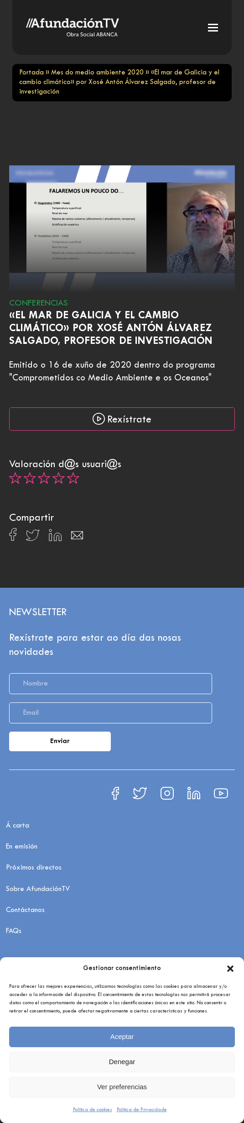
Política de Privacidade (142, 1109)
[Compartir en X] (33, 537)
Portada (31, 73)
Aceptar (122, 1036)
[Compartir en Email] (77, 537)
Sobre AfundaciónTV (38, 889)
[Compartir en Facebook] (13, 537)
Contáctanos (25, 910)
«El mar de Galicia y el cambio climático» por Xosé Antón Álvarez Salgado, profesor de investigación (111, 328)
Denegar (122, 1061)
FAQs (13, 931)
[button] (230, 968)
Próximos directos (34, 868)
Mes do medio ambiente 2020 (97, 73)
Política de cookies (92, 1109)
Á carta (17, 825)
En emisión (21, 847)
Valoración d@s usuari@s (65, 464)
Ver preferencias (122, 1087)
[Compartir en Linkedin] (55, 537)
